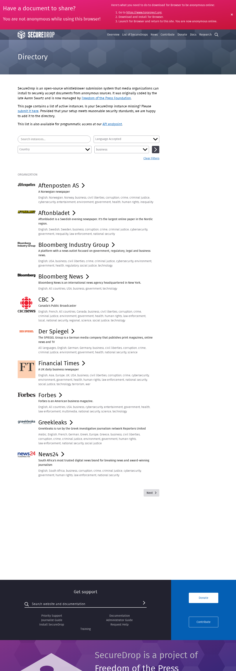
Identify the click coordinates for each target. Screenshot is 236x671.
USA (51, 261)
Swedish (54, 229)
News (154, 34)
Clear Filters (151, 158)
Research (205, 34)
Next (151, 492)
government (103, 202)
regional (74, 320)
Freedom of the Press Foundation (106, 98)
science (86, 320)
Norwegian (56, 197)
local (41, 320)
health (116, 202)
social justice (88, 265)
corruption (112, 197)
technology (105, 265)
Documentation (119, 615)
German (73, 347)
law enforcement (81, 233)
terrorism (78, 384)
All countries (57, 288)
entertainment (66, 202)
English (43, 197)
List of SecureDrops (135, 34)
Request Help (119, 624)
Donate (182, 34)
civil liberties (96, 197)
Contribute (168, 34)
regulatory (72, 265)
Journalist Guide (51, 620)
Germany (85, 347)
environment (85, 202)
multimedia (69, 411)
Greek (84, 434)
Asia (51, 375)
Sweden (66, 229)
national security (104, 233)
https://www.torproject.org (144, 12)
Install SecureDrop (51, 624)
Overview (113, 34)
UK (68, 375)
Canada (82, 311)
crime (124, 197)
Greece (104, 434)
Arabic (42, 434)
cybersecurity (46, 202)
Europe (60, 375)
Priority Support (51, 615)
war (88, 384)
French (53, 311)
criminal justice (139, 197)
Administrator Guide (119, 620)
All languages (47, 347)
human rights (130, 202)
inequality (146, 202)
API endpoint (112, 124)
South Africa (57, 470)
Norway (69, 197)
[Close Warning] (232, 15)
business (80, 197)
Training (85, 629)
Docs (193, 34)
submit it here (28, 111)
